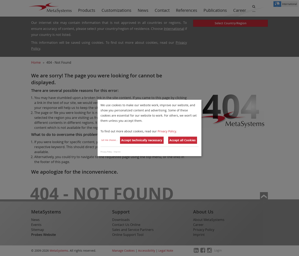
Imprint (117, 152)
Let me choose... (109, 140)
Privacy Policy (167, 131)
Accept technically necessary (141, 140)
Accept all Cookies (182, 140)
